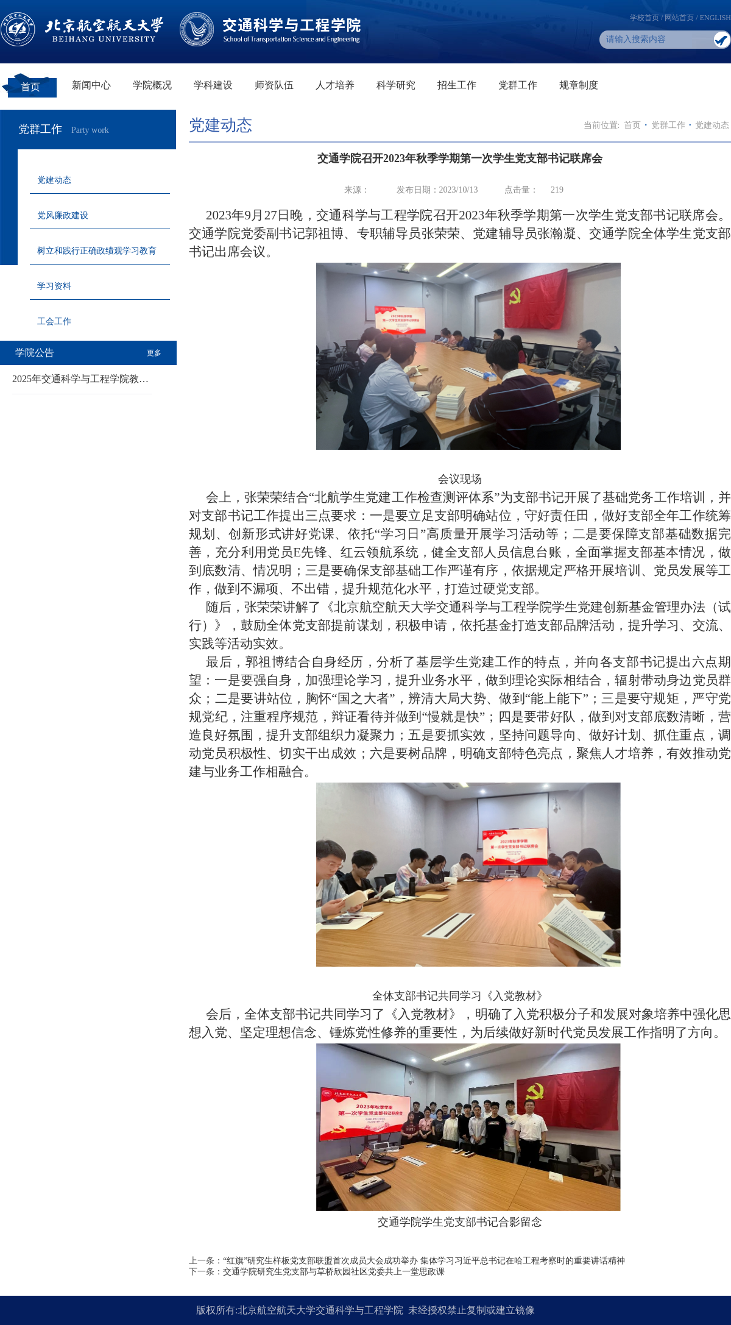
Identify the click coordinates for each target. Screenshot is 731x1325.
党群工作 (517, 85)
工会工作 (54, 321)
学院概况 (152, 85)
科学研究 (395, 85)
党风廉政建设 (62, 215)
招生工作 (456, 85)
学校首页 (644, 17)
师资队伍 (274, 85)
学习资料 (54, 286)
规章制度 (578, 85)
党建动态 (54, 180)
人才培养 (335, 85)
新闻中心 (91, 85)
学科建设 (213, 85)
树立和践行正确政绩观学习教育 (97, 250)
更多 (154, 353)
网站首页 (679, 17)
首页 (30, 87)
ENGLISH (715, 17)
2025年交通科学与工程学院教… (80, 379)
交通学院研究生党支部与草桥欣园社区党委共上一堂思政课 (334, 1271)
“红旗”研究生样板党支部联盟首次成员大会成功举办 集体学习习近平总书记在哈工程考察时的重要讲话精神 (424, 1260)
